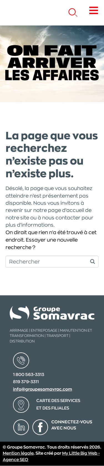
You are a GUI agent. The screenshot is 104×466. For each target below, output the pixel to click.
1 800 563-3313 (28, 375)
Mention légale (18, 453)
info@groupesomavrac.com (42, 389)
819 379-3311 (26, 382)
